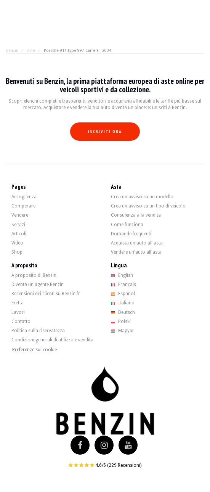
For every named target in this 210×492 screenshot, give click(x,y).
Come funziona (127, 224)
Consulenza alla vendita (136, 215)
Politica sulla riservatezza (38, 330)
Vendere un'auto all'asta (136, 252)
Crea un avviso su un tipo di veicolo (148, 206)
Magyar (123, 330)
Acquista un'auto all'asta (137, 243)
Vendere (19, 215)
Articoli (18, 233)
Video (17, 243)
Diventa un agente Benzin (37, 284)
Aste (31, 50)
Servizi (18, 224)
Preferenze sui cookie (34, 349)
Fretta (17, 302)
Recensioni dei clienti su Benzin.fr (45, 293)
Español (123, 293)
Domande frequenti (131, 233)
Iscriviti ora (105, 131)
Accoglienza (24, 196)
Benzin (12, 50)
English (122, 275)
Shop (16, 252)
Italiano (123, 302)
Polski (121, 321)
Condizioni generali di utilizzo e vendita (52, 339)
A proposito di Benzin (33, 275)
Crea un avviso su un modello (142, 196)
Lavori (18, 312)
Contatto (20, 321)
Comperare (23, 206)
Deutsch (123, 312)
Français (123, 284)
